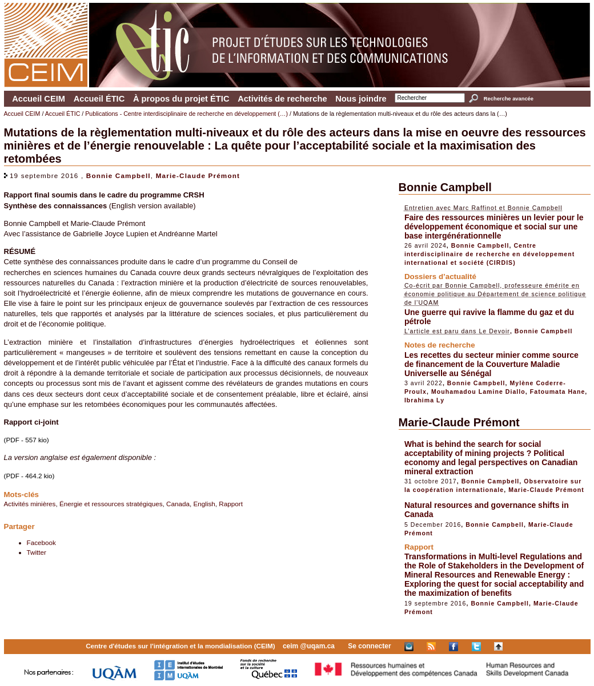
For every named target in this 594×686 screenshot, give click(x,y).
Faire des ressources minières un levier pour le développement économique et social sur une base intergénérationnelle (494, 226)
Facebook (41, 542)
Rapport (231, 503)
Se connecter (369, 646)
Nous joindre (361, 98)
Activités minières (30, 503)
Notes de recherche (439, 345)
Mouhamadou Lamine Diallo (478, 391)
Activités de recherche (282, 98)
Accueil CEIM (38, 98)
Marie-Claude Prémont (198, 175)
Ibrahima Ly (424, 400)
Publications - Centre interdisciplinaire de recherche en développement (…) (186, 113)
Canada (178, 503)
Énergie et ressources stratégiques (111, 503)
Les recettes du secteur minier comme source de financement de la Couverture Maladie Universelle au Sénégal (491, 364)
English (204, 503)
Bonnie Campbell (118, 175)
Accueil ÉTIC (99, 98)
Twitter (36, 552)
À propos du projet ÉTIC (181, 98)
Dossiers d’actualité (440, 276)
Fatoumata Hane (557, 391)
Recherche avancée (508, 99)
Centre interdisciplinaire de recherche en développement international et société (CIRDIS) (489, 254)
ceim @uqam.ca (309, 646)
